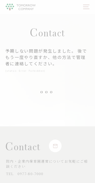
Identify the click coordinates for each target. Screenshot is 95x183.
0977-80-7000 (25, 173)
